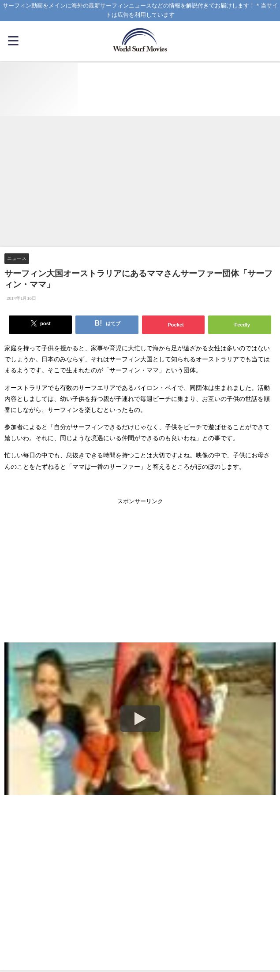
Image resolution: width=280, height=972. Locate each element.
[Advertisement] (140, 182)
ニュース (16, 258)
